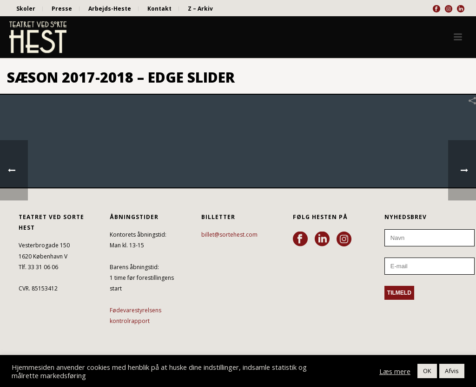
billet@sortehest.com (229, 235)
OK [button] (427, 371)
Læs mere (394, 371)
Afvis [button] (452, 371)
